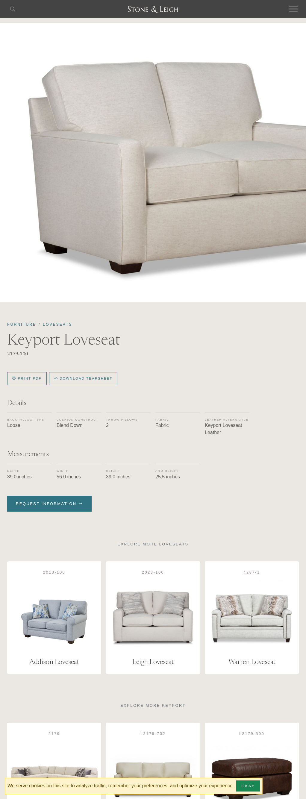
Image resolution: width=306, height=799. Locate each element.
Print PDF (27, 378)
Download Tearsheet (83, 378)
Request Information (49, 503)
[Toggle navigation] (293, 9)
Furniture (21, 324)
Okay (248, 786)
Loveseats (57, 324)
